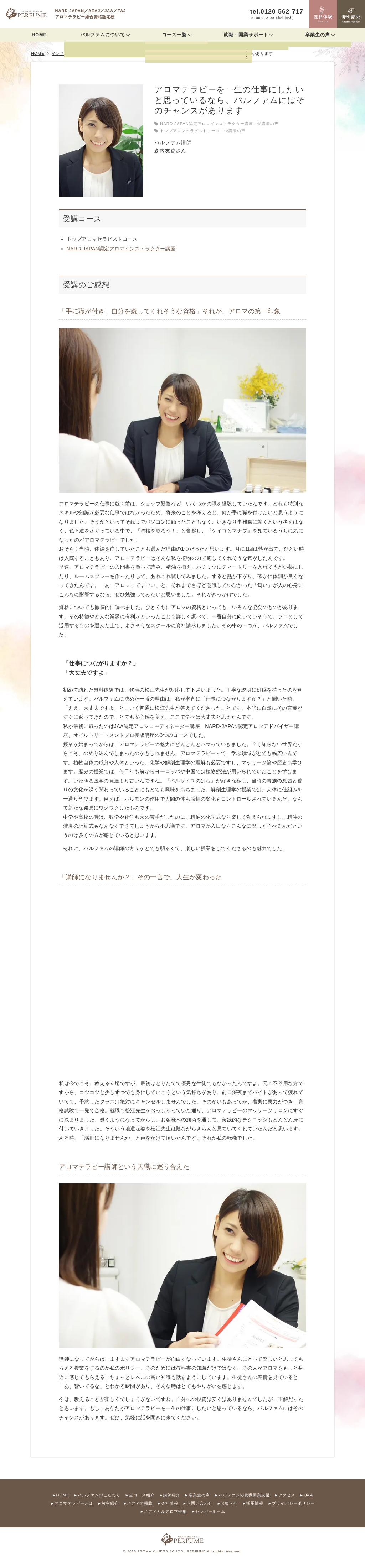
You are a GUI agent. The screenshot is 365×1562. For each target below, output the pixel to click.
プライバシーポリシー (293, 1503)
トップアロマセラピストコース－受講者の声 (203, 131)
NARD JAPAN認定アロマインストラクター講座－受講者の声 (219, 123)
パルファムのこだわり (99, 1495)
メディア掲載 (140, 1503)
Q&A (308, 1495)
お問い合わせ (199, 1503)
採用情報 (254, 1503)
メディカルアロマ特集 (165, 1512)
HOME (39, 34)
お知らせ (229, 1503)
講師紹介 (171, 1495)
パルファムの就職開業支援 (244, 1495)
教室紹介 (110, 1503)
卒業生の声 (199, 1495)
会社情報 (169, 1503)
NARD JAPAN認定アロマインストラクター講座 (121, 248)
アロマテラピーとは (74, 1503)
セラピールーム (210, 1512)
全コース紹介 (142, 1495)
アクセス (286, 1495)
